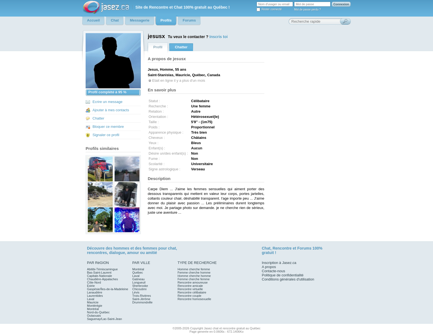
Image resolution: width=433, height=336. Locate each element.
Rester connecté (272, 9)
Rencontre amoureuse (193, 282)
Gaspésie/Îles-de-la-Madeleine (107, 289)
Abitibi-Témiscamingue (102, 269)
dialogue (117, 252)
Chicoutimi (139, 289)
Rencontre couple (189, 295)
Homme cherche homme (194, 275)
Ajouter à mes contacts (111, 110)
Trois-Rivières (141, 295)
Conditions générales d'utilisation (288, 279)
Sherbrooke (140, 285)
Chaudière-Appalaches (102, 279)
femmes (150, 248)
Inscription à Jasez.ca (279, 263)
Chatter (98, 118)
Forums (304, 248)
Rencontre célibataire (192, 292)
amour (133, 252)
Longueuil (139, 282)
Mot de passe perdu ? (307, 9)
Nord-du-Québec (98, 312)
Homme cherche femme (194, 269)
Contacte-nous (273, 271)
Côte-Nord (94, 282)
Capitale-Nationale (99, 275)
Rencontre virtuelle (190, 289)
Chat (266, 248)
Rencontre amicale (190, 285)
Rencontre (282, 248)
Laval (90, 299)
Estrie (91, 285)
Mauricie (93, 302)
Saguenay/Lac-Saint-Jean (104, 319)
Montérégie (94, 305)
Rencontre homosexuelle (194, 299)
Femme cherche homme (194, 272)
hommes (121, 248)
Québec (137, 272)
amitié (151, 252)
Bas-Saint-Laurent (99, 272)
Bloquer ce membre (108, 127)
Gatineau (138, 279)
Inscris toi (219, 37)
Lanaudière (94, 292)
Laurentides (95, 295)
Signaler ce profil (106, 135)
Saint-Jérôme (141, 299)
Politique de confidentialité (282, 275)
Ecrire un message (107, 102)
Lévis (135, 292)
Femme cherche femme (194, 279)
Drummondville (142, 302)
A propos (269, 267)
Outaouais (94, 315)
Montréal (93, 309)
